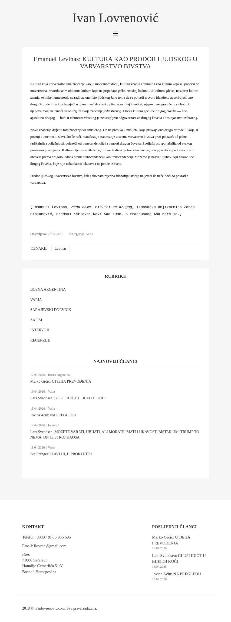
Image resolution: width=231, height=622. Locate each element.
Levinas (60, 248)
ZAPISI (36, 320)
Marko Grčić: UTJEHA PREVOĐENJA (60, 381)
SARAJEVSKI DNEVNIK (50, 310)
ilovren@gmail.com (50, 546)
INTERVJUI (39, 330)
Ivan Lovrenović (115, 18)
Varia (89, 234)
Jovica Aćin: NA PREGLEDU (53, 415)
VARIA (36, 300)
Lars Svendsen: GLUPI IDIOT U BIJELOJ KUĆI (68, 398)
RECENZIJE (40, 340)
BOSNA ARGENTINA (48, 289)
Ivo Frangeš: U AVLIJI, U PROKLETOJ (61, 454)
